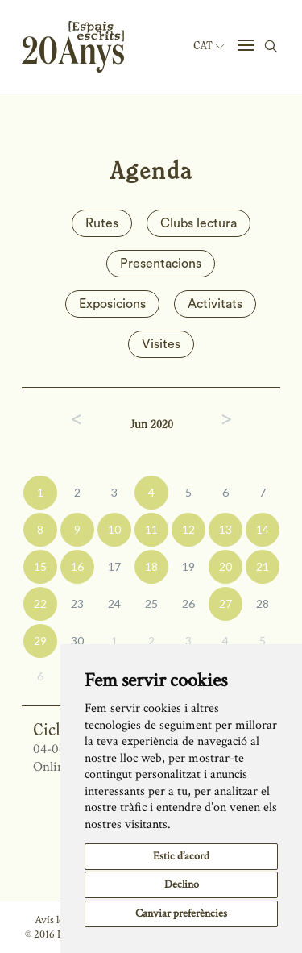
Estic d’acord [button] (181, 856)
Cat (208, 46)
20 (225, 566)
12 (188, 529)
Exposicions (112, 304)
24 (114, 603)
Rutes (101, 223)
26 (188, 603)
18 (151, 566)
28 (262, 603)
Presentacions (160, 263)
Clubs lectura (198, 223)
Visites (161, 344)
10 (114, 529)
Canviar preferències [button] (181, 913)
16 (77, 566)
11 (151, 529)
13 (225, 529)
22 (40, 603)
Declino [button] (181, 884)
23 (77, 603)
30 (77, 640)
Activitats (215, 304)
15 (40, 566)
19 (188, 566)
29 (40, 640)
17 (114, 566)
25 (151, 603)
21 (262, 566)
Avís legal (55, 920)
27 (225, 603)
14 (262, 529)
